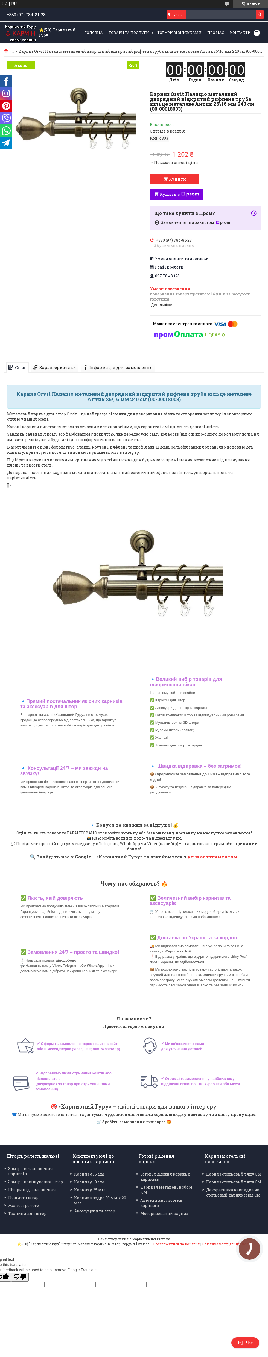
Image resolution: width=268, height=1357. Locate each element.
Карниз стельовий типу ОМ (233, 1174)
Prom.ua (163, 1239)
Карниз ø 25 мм (89, 1189)
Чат (245, 1342)
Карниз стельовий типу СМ (233, 1182)
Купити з (179, 194)
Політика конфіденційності (226, 1244)
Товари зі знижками (179, 32)
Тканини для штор (27, 1213)
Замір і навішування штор (35, 1181)
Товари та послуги (129, 32)
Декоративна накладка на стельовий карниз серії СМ (233, 1192)
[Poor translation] (20, 1277)
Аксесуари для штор (94, 1211)
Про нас (215, 32)
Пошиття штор (23, 1197)
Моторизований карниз (164, 1213)
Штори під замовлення (32, 1189)
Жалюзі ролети (23, 1205)
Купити (177, 179)
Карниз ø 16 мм (89, 1174)
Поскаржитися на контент (176, 1244)
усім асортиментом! (212, 857)
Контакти (240, 32)
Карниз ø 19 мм (89, 1182)
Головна (94, 32)
